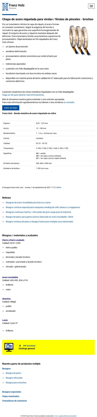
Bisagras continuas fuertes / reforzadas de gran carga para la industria (38, 212)
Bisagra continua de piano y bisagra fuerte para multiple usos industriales (39, 221)
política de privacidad (69, 416)
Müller (58, 187)
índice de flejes (10, 108)
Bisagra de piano (13, 373)
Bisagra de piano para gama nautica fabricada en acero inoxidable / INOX (39, 217)
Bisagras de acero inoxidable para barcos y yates (28, 202)
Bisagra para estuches (16, 382)
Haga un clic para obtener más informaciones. (23, 95)
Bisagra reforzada (14, 378)
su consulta (68, 102)
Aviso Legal (58, 416)
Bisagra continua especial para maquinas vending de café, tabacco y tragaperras (43, 207)
